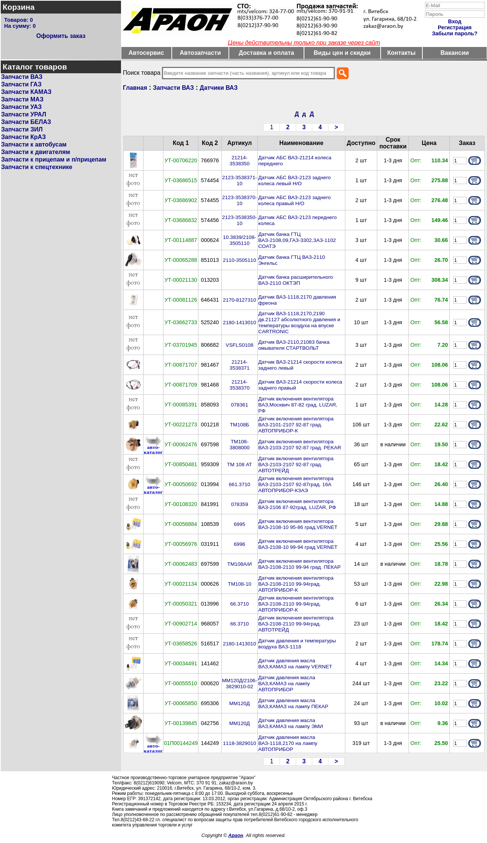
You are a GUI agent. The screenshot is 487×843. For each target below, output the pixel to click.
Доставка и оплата (266, 53)
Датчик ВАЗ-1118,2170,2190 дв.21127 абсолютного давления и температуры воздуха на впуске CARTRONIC (299, 322)
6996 (239, 544)
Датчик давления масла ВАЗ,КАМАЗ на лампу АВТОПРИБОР (286, 683)
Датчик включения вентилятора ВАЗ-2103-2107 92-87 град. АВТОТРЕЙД (295, 464)
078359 (239, 504)
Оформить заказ (60, 36)
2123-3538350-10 (239, 220)
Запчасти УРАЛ (23, 114)
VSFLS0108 (240, 345)
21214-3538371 (240, 365)
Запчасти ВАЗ (21, 77)
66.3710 (239, 604)
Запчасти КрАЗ (23, 137)
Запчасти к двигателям (35, 152)
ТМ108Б (240, 425)
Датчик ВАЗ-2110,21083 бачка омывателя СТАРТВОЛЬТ (294, 345)
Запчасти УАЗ (21, 107)
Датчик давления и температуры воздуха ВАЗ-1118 (297, 644)
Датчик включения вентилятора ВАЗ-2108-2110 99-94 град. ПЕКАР (299, 564)
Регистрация (455, 27)
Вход (454, 21)
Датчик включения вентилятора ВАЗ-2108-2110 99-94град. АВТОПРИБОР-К (295, 584)
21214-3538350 (240, 160)
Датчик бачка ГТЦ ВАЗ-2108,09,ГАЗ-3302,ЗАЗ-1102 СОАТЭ (297, 240)
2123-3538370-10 (239, 200)
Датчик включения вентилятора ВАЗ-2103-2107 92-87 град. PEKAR (299, 444)
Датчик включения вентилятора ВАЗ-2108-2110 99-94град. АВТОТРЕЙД (295, 624)
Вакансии (454, 53)
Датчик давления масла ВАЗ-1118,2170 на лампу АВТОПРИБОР (287, 743)
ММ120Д (239, 703)
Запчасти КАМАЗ (26, 92)
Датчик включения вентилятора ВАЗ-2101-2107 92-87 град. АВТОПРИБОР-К (295, 425)
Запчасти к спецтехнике (36, 167)
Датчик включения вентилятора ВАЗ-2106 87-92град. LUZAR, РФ (297, 504)
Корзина (19, 7)
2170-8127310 (239, 300)
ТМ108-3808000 (240, 444)
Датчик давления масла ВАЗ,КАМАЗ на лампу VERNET (295, 663)
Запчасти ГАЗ (21, 84)
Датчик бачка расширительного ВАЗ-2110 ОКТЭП (295, 280)
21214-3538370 (240, 385)
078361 (239, 405)
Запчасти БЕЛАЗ (26, 122)
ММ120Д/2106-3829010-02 (239, 683)
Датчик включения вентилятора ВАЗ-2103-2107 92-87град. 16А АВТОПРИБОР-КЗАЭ (295, 484)
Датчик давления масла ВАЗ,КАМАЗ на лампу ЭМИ (290, 723)
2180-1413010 (239, 322)
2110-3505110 (239, 260)
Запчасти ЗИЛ (22, 129)
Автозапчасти (200, 53)
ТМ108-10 (239, 584)
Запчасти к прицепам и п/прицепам (53, 159)
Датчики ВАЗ (219, 88)
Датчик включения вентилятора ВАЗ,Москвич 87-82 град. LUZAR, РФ (297, 405)
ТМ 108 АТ (239, 464)
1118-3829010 (239, 743)
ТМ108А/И (239, 564)
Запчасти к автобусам (34, 144)
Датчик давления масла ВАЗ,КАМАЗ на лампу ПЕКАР (293, 703)
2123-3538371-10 (239, 180)
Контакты (401, 53)
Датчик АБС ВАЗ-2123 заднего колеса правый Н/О (294, 200)
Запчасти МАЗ (22, 99)
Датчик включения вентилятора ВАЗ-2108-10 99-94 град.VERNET (297, 544)
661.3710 (239, 484)
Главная (135, 88)
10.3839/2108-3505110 (239, 240)
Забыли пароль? (455, 33)
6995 (239, 524)
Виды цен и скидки (342, 53)
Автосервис (146, 53)
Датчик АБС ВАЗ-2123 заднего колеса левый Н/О (294, 180)
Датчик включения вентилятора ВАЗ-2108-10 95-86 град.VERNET (297, 524)
